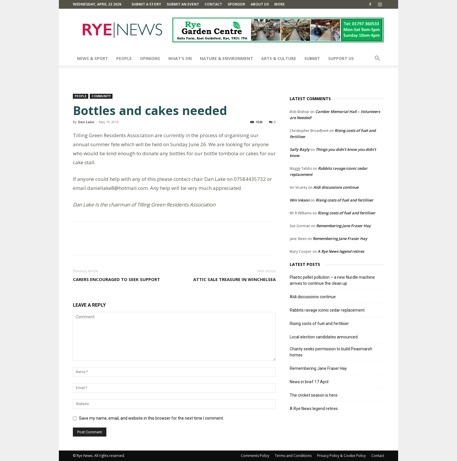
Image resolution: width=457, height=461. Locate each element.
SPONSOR (236, 4)
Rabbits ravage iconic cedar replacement (327, 310)
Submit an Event (183, 4)
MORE (279, 4)
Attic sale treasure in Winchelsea (234, 279)
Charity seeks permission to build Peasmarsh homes (331, 352)
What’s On (180, 58)
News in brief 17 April (309, 381)
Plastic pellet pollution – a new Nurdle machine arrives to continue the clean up (332, 280)
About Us (260, 4)
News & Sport (92, 58)
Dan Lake (86, 122)
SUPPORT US (341, 58)
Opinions (150, 58)
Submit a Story (146, 4)
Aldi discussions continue (335, 187)
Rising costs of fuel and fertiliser (344, 200)
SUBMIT (312, 58)
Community (101, 96)
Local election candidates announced (324, 337)
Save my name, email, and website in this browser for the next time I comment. (151, 418)
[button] (377, 59)
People (124, 58)
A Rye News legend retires (341, 251)
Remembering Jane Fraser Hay (343, 225)
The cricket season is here (314, 395)
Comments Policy (255, 455)
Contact (213, 4)
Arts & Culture (278, 58)
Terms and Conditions (293, 455)
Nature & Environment (226, 58)
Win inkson (300, 200)
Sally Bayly (300, 149)
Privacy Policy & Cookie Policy (341, 455)
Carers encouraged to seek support (116, 279)
